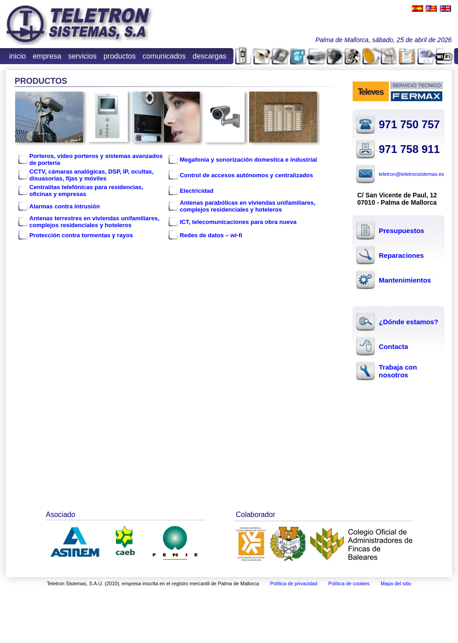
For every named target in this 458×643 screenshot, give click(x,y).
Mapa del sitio (396, 583)
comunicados (163, 56)
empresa (47, 56)
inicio (17, 56)
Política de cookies (349, 583)
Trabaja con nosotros (398, 371)
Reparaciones (401, 255)
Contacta (393, 346)
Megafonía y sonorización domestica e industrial (248, 159)
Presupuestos (401, 230)
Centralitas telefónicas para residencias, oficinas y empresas (86, 190)
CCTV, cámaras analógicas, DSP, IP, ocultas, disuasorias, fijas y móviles (91, 175)
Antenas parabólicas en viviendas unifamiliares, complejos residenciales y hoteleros (247, 206)
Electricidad (196, 190)
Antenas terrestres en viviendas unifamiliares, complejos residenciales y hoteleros (94, 222)
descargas (210, 56)
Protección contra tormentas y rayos (81, 235)
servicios (82, 56)
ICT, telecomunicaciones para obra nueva (238, 221)
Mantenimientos (405, 280)
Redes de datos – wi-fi (211, 235)
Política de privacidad (293, 583)
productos (120, 56)
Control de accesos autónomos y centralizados (246, 175)
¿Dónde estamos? (408, 322)
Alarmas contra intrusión (64, 206)
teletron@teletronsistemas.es (411, 174)
